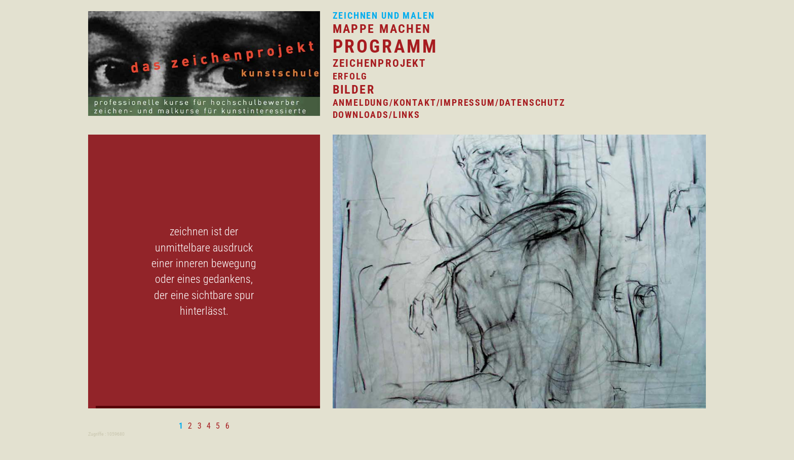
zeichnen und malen (384, 15)
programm (385, 47)
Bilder (354, 89)
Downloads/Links (376, 114)
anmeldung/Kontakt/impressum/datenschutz (449, 102)
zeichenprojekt (379, 63)
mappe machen (382, 28)
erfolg (350, 76)
